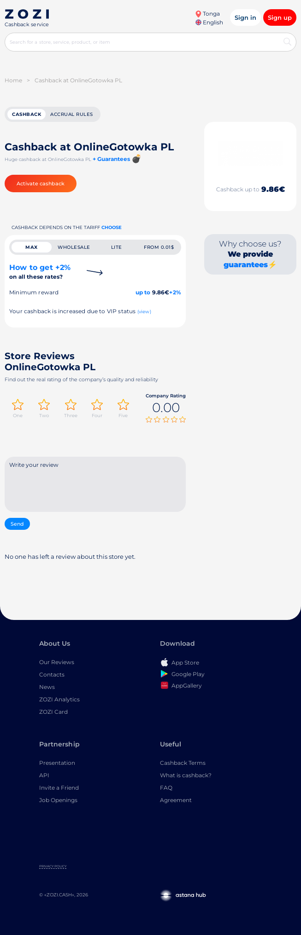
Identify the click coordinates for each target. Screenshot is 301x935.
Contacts (52, 674)
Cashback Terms (183, 762)
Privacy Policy (52, 866)
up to (143, 292)
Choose (111, 227)
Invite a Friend (59, 787)
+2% (175, 292)
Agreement (176, 800)
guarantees (246, 264)
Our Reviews (56, 662)
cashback (26, 114)
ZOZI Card (53, 711)
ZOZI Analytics (59, 699)
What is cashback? (186, 775)
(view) (144, 312)
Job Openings (58, 800)
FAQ (166, 787)
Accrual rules (71, 114)
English (209, 22)
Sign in (245, 17)
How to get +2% (40, 271)
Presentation (57, 762)
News (47, 686)
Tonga (207, 13)
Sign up (280, 17)
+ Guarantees (111, 158)
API (44, 775)
